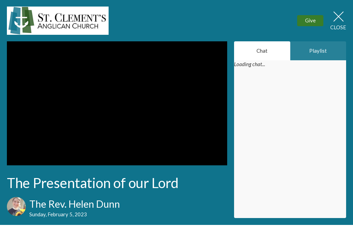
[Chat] (290, 147)
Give (310, 20)
